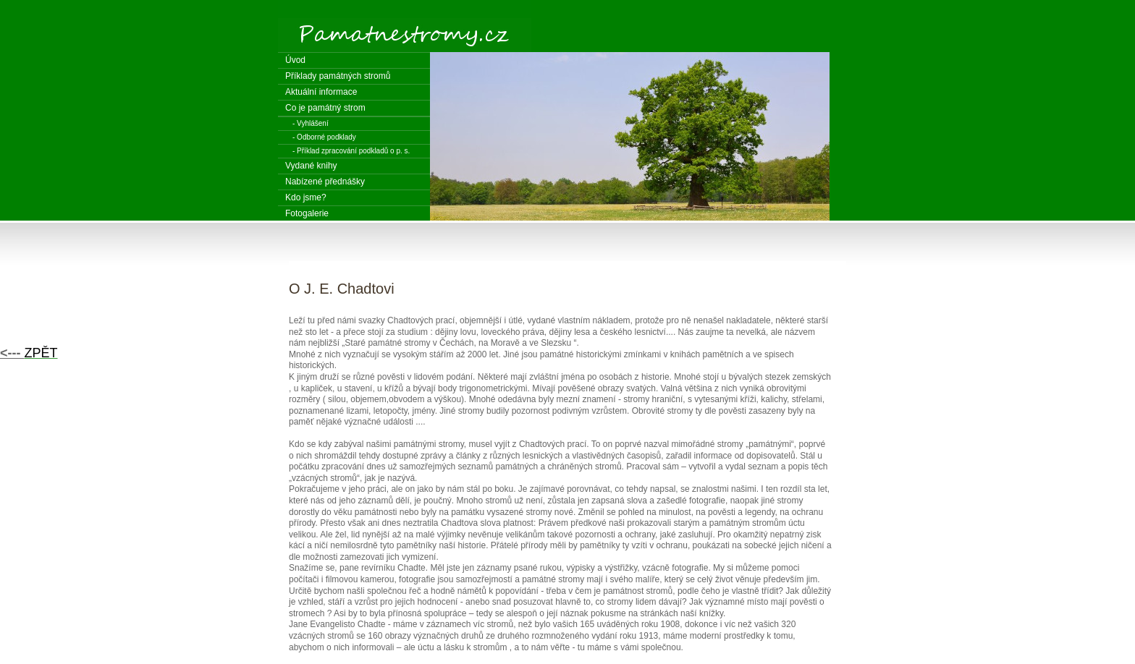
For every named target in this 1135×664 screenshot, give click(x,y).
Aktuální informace (321, 92)
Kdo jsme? (305, 197)
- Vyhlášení (310, 123)
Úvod (295, 60)
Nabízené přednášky (325, 181)
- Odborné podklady (324, 137)
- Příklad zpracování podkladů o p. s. (351, 151)
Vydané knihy (311, 166)
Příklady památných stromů (337, 76)
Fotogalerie (307, 213)
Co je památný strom (325, 108)
